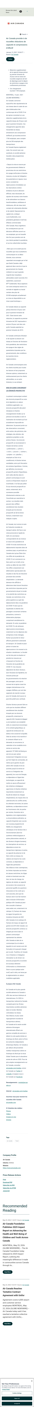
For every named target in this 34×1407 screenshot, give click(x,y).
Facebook (19, 1077)
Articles (8, 1120)
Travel (16, 1141)
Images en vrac (11, 1117)
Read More (8, 1272)
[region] (17, 1392)
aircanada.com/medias (13, 1068)
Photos (8, 1111)
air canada (9, 1141)
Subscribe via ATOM (9, 1188)
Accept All (17, 1403)
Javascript (6, 1191)
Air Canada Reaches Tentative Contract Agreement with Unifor (13, 1292)
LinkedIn (9, 1074)
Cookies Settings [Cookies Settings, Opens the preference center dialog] (17, 1393)
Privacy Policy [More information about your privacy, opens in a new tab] (6, 1389)
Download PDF (7, 1182)
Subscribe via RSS (9, 1185)
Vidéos (8, 1114)
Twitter (18, 1071)
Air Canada (14, 54)
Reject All (17, 1398)
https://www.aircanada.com (12, 1168)
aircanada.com (11, 1102)
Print (4, 1179)
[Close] (32, 1381)
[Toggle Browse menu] (27, 11)
